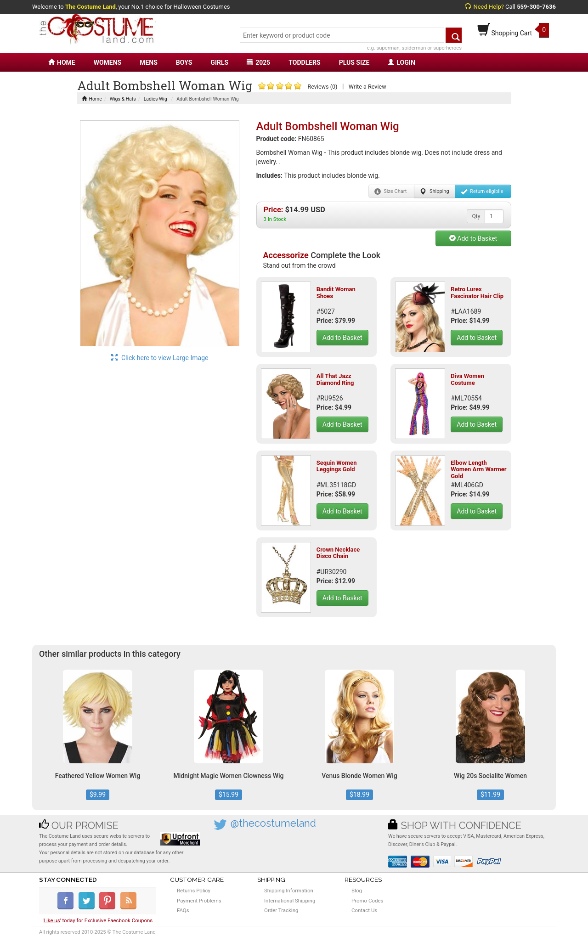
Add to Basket (473, 238)
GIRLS (219, 62)
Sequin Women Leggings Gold (337, 466)
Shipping (434, 191)
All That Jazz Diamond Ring (335, 379)
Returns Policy (193, 890)
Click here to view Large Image (160, 357)
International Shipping (289, 900)
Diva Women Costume (467, 379)
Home (92, 99)
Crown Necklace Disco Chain (338, 552)
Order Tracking (281, 910)
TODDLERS (304, 62)
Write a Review (367, 86)
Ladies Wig (155, 99)
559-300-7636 (536, 6)
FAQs (183, 910)
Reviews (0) (322, 86)
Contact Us (364, 910)
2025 (258, 62)
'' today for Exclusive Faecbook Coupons (98, 920)
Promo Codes (367, 900)
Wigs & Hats (123, 99)
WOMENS (108, 62)
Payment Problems (199, 900)
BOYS (184, 62)
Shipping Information (288, 890)
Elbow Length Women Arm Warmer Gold (478, 469)
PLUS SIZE (354, 62)
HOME (61, 62)
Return (482, 191)
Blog (356, 890)
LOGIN (401, 62)
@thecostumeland (273, 823)
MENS (149, 62)
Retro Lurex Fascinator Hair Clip (477, 292)
